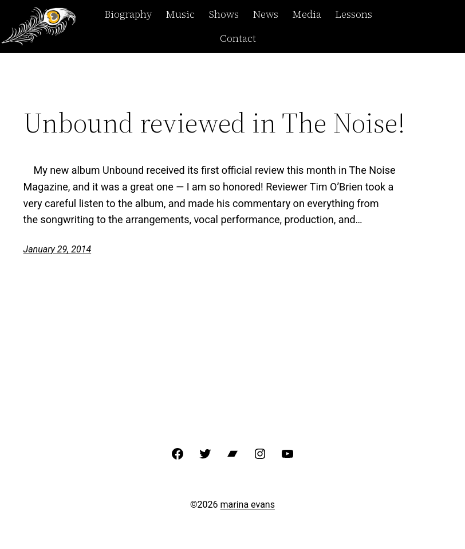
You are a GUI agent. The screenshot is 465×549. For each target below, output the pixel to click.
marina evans (247, 504)
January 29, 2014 (57, 249)
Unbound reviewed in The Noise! (214, 123)
